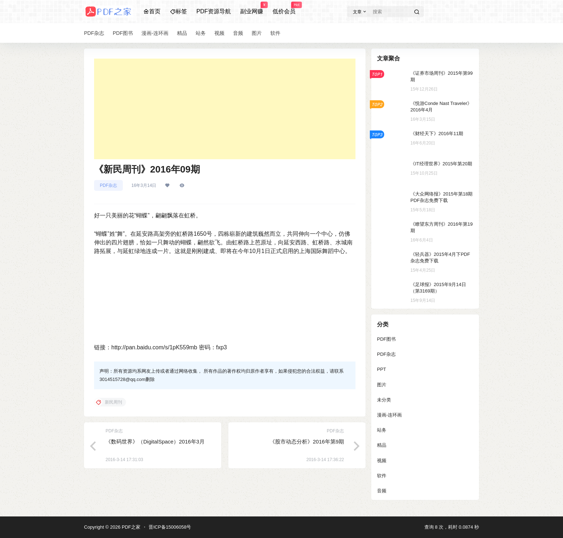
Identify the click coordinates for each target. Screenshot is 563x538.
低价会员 (284, 8)
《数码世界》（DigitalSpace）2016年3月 (155, 441)
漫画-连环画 (389, 415)
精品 (381, 445)
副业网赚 (251, 8)
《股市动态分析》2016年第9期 (307, 441)
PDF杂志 (108, 185)
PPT (381, 369)
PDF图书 (386, 339)
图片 (381, 384)
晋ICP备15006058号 (170, 527)
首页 (151, 11)
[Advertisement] (224, 109)
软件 (381, 475)
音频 (381, 490)
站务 (381, 430)
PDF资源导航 (213, 11)
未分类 (384, 400)
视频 (381, 460)
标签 (178, 11)
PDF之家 (130, 527)
